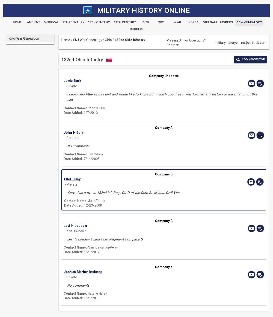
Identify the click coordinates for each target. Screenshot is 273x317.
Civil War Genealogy (87, 40)
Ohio (108, 40)
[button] (134, 80)
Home (65, 40)
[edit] (260, 83)
